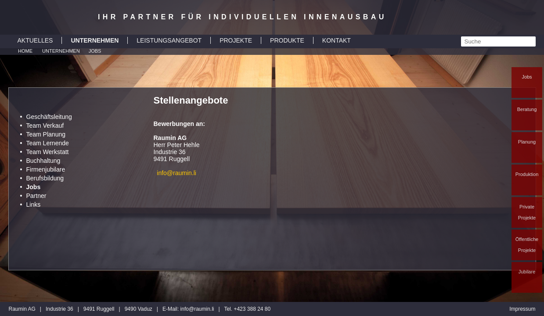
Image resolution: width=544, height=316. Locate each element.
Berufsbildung (45, 178)
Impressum (522, 309)
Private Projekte (527, 212)
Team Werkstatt (47, 151)
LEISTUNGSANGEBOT (169, 40)
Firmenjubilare (45, 169)
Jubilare (527, 271)
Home (25, 51)
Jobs (527, 76)
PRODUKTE (287, 40)
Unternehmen (61, 51)
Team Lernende (47, 143)
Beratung (527, 109)
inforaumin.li (197, 309)
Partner (36, 195)
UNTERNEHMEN (95, 40)
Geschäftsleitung (49, 116)
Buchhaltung (43, 160)
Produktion (527, 174)
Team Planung (46, 134)
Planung (527, 141)
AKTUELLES (35, 40)
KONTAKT (336, 40)
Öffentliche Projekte (526, 245)
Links (33, 204)
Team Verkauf (45, 125)
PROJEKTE (236, 40)
